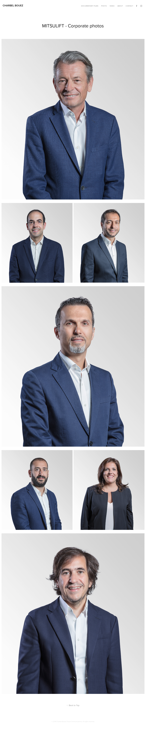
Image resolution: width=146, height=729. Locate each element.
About (120, 6)
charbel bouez (13, 5)
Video (112, 6)
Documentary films (89, 6)
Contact (129, 6)
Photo (104, 6)
